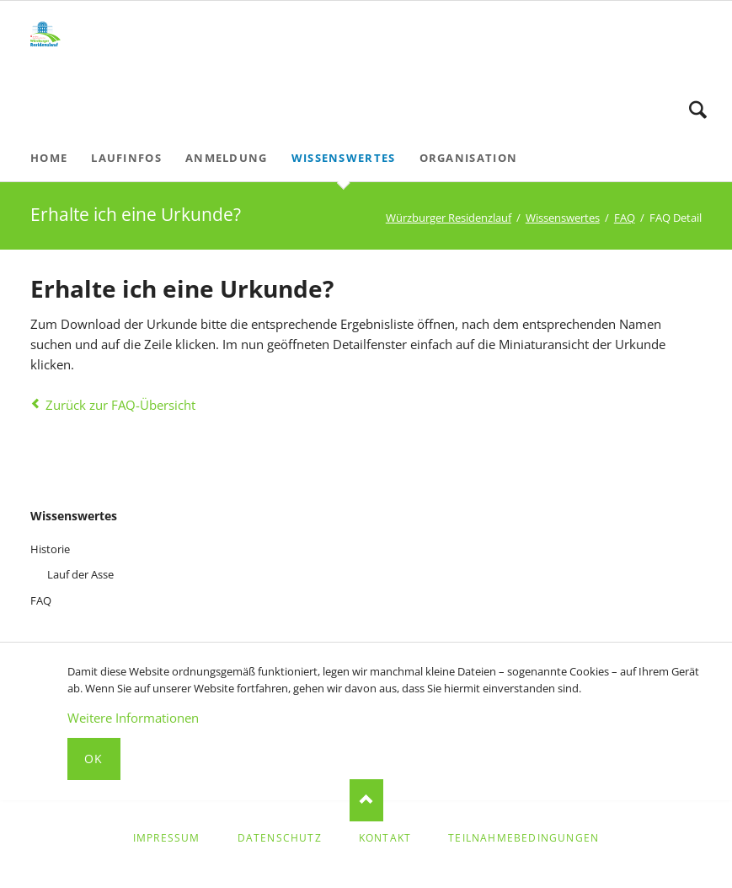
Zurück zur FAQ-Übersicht (120, 404)
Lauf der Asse (80, 574)
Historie (50, 549)
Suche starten (698, 109)
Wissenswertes (563, 217)
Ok (94, 759)
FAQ (624, 217)
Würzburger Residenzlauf (448, 217)
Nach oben (366, 800)
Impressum (166, 838)
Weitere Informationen (133, 717)
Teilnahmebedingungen (523, 838)
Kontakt (385, 838)
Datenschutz (280, 838)
